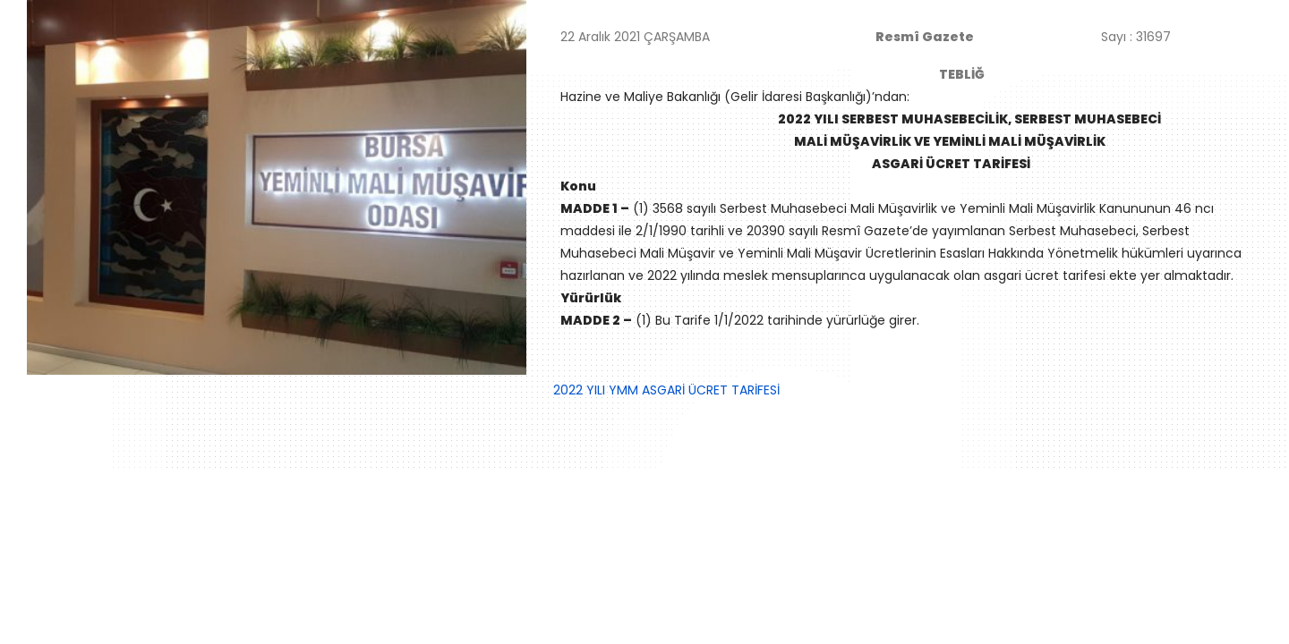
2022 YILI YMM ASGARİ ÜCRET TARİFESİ (666, 390)
